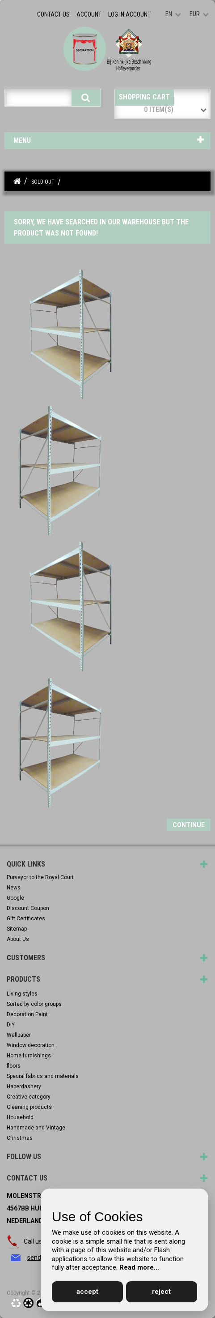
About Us (18, 939)
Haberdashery (24, 1086)
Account (88, 14)
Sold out (43, 182)
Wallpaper (19, 1035)
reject (161, 1292)
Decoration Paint (27, 1014)
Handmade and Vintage (36, 1128)
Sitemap (17, 929)
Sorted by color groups (34, 1004)
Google (15, 898)
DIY (11, 1025)
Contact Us (53, 14)
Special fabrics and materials (43, 1076)
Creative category (29, 1097)
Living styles (22, 994)
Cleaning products (29, 1107)
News (14, 887)
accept (87, 1292)
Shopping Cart (144, 97)
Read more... (139, 1267)
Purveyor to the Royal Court (40, 877)
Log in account (129, 14)
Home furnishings (29, 1055)
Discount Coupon (28, 908)
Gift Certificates (26, 918)
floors (14, 1066)
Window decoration (31, 1045)
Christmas (20, 1138)
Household (20, 1117)
